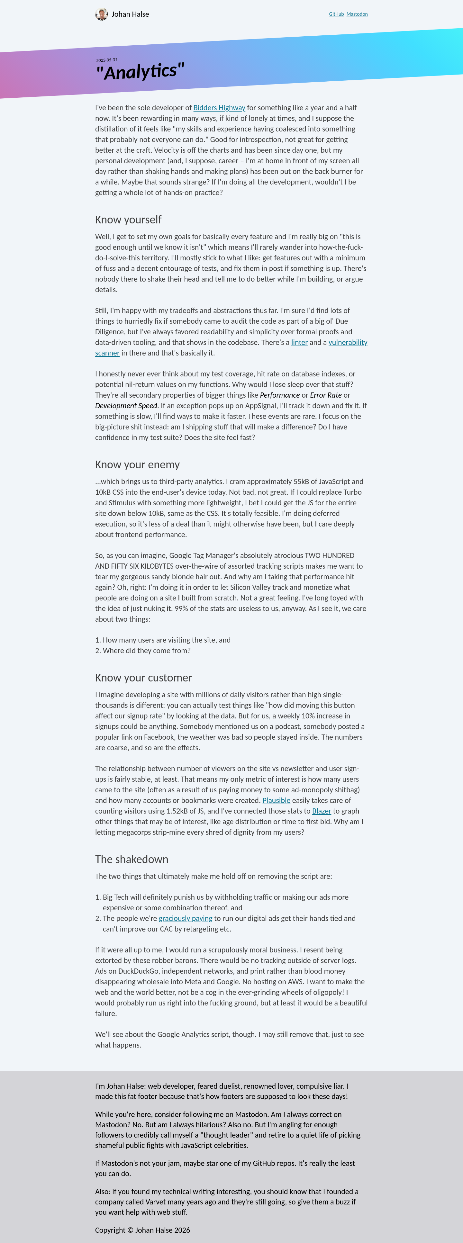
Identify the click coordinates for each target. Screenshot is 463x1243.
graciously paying (186, 918)
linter (299, 342)
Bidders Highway (220, 107)
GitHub (336, 14)
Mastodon (357, 14)
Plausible (276, 800)
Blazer (321, 810)
